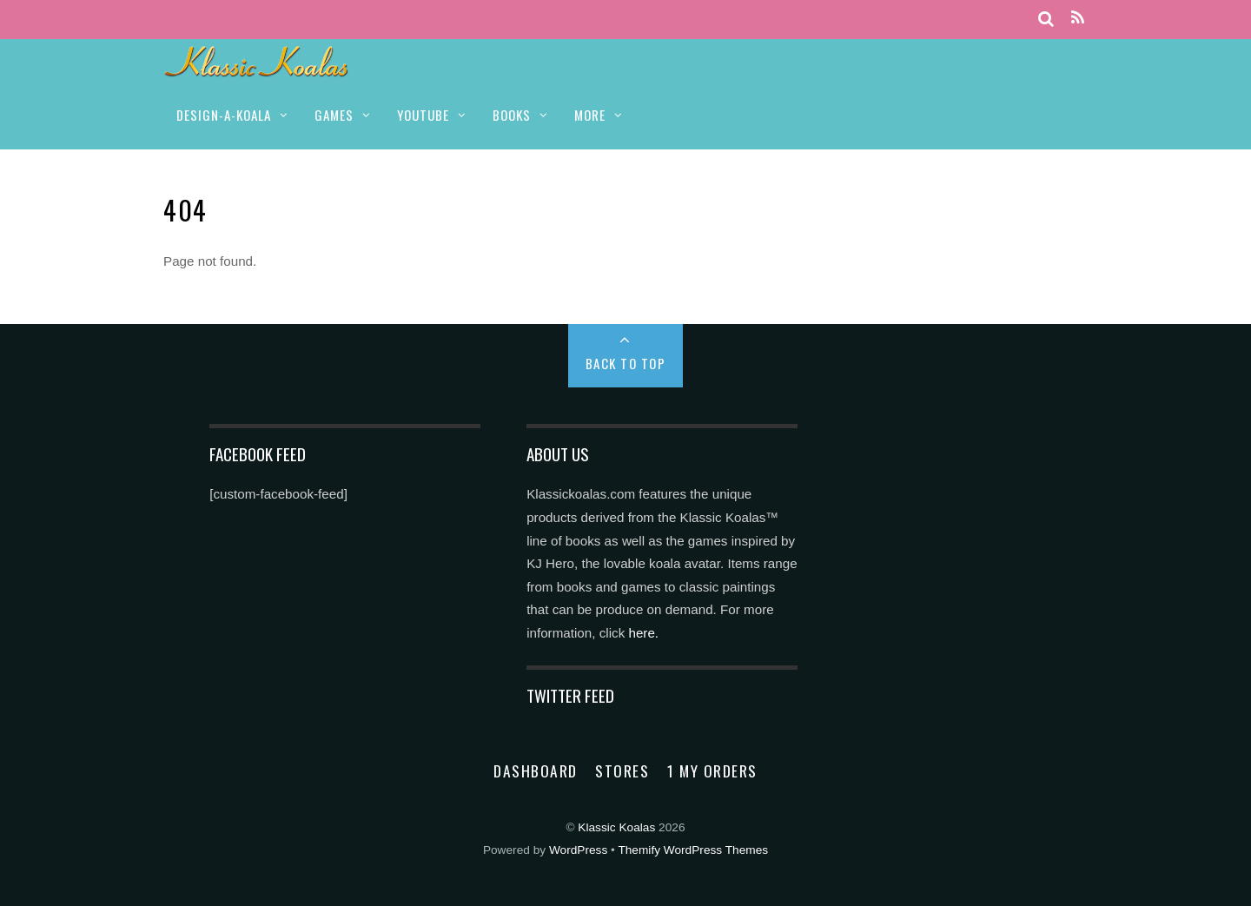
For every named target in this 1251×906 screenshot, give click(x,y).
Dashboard (535, 770)
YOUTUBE (423, 114)
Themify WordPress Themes (693, 849)
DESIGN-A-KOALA (223, 114)
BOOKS (512, 114)
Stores (622, 770)
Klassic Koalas (616, 827)
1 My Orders (712, 770)
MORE (590, 114)
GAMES (334, 114)
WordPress (578, 849)
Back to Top (626, 363)
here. (643, 632)
